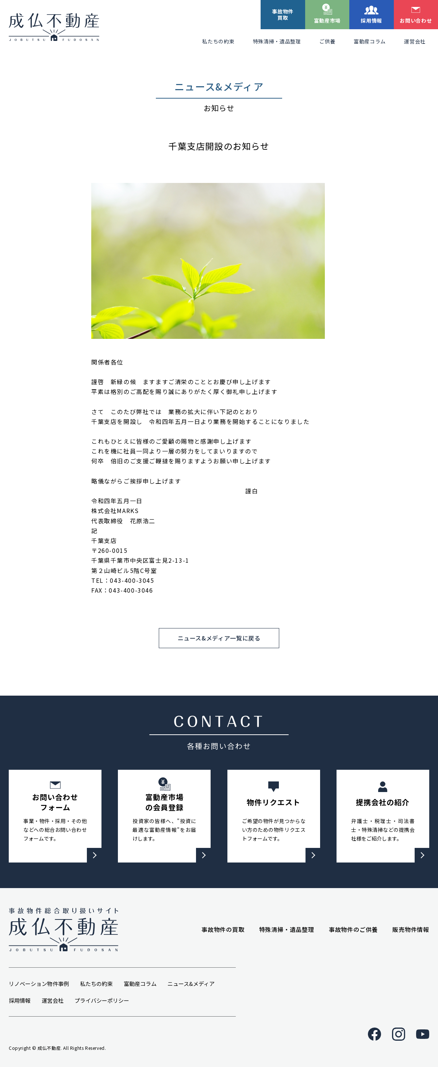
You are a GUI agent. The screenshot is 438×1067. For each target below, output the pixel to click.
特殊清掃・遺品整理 (277, 41)
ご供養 (327, 41)
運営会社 (415, 41)
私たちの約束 (218, 41)
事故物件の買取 (223, 929)
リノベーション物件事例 (39, 983)
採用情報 (371, 20)
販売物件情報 (410, 929)
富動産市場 (327, 20)
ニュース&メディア (191, 983)
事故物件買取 (282, 14)
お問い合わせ (416, 20)
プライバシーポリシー (101, 1000)
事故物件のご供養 (353, 929)
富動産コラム (370, 41)
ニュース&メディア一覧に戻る (219, 638)
